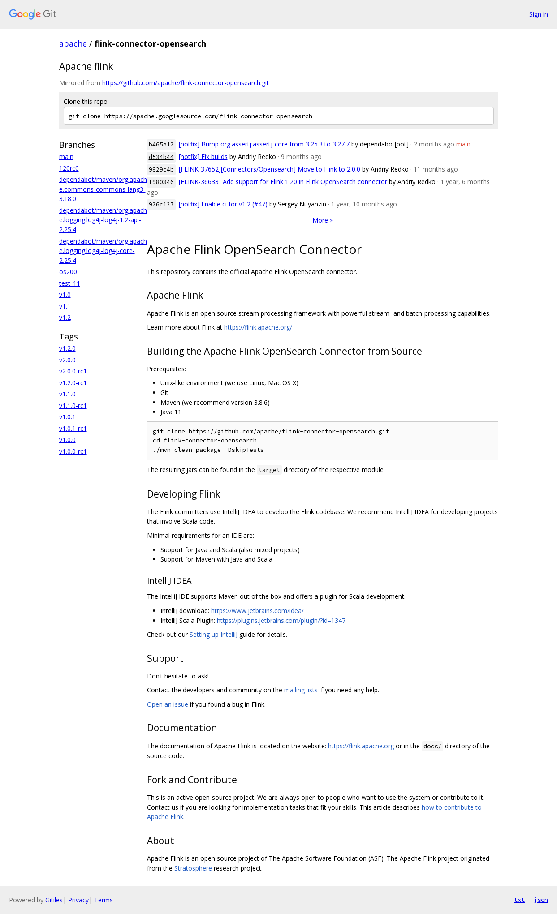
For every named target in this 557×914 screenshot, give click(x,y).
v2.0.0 (67, 360)
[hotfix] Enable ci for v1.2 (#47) (223, 204)
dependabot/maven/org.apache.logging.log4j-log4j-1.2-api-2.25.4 (103, 220)
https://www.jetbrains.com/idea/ (257, 610)
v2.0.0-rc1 (73, 371)
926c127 (161, 204)
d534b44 (161, 157)
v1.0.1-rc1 (73, 428)
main (66, 156)
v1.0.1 (67, 416)
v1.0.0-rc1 (73, 451)
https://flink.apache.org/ (258, 327)
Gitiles (54, 900)
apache (73, 43)
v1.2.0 (67, 348)
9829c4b (161, 169)
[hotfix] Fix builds (203, 156)
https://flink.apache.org (361, 746)
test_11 (69, 283)
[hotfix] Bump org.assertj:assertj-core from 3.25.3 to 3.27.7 (264, 144)
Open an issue (167, 704)
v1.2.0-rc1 (73, 382)
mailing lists (301, 690)
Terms (103, 900)
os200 (68, 271)
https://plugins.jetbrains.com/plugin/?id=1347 (281, 620)
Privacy (78, 900)
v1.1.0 (67, 394)
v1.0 (65, 294)
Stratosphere (193, 868)
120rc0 (69, 168)
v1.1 (65, 306)
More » (322, 220)
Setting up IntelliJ (213, 634)
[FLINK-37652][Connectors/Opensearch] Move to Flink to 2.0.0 (270, 169)
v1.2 (65, 317)
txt (519, 900)
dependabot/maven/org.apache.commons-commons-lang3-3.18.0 (103, 189)
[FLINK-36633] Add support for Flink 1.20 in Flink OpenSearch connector (283, 181)
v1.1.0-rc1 (73, 405)
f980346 (161, 182)
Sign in (538, 14)
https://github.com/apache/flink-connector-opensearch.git (185, 82)
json (541, 900)
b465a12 (161, 144)
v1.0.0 (67, 439)
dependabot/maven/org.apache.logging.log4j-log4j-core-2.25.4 (103, 251)
